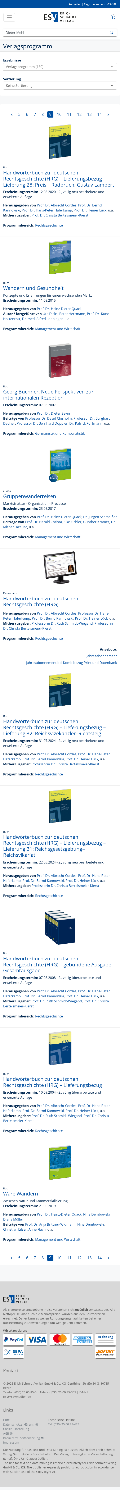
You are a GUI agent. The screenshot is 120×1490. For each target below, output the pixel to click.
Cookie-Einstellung (16, 1429)
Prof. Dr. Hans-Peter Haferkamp (47, 210)
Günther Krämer (96, 522)
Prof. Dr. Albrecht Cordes (56, 205)
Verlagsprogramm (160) (61, 66)
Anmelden (74, 4)
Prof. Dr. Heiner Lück (90, 210)
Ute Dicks (50, 313)
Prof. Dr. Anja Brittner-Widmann (50, 1224)
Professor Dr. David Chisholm (48, 418)
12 (79, 114)
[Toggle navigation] (9, 17)
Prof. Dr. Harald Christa (43, 522)
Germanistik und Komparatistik (60, 433)
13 (89, 114)
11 (69, 114)
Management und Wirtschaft (57, 329)
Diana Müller (13, 1219)
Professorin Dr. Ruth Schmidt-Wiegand (62, 623)
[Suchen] (55, 33)
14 (99, 114)
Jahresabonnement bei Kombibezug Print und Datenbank (71, 662)
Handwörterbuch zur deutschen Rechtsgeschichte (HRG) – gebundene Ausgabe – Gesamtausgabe (59, 964)
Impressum (11, 1442)
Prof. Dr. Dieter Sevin (53, 413)
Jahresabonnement (101, 656)
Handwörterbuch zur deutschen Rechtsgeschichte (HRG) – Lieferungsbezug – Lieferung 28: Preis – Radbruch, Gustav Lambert (58, 178)
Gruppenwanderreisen (29, 496)
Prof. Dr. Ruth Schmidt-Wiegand (57, 1001)
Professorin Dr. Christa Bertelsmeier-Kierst (65, 764)
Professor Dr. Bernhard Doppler (42, 423)
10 (59, 114)
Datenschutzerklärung (18, 1424)
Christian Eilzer (15, 1229)
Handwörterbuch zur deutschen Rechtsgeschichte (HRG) (40, 601)
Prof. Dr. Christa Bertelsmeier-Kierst (60, 215)
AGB (6, 1433)
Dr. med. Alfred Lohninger (42, 318)
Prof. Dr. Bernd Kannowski (52, 618)
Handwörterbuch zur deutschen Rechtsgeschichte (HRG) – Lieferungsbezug (52, 1081)
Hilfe (6, 1420)
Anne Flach (37, 1229)
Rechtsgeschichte (49, 225)
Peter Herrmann (72, 313)
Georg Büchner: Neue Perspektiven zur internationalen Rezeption (48, 394)
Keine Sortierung (61, 85)
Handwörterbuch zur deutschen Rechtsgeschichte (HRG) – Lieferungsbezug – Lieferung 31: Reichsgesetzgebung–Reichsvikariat (54, 845)
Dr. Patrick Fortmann (85, 423)
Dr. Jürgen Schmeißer (100, 517)
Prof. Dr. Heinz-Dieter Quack (59, 308)
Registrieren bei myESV (98, 4)
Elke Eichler (72, 522)
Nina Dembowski (96, 1214)
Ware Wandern (20, 1193)
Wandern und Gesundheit (33, 287)
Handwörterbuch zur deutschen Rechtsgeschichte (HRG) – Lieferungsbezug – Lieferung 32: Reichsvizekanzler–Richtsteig (54, 727)
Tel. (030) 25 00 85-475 (63, 1424)
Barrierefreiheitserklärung (21, 1438)
